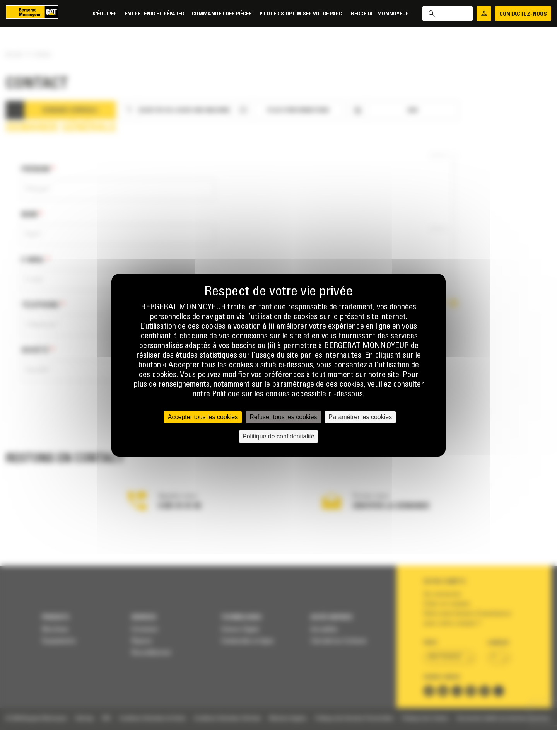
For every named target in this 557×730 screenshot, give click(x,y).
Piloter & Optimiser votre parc (301, 14)
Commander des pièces (222, 14)
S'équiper (104, 14)
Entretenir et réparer (154, 14)
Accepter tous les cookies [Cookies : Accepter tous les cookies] (203, 417)
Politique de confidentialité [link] (278, 436)
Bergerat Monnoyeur (380, 14)
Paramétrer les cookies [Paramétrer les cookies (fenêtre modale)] (360, 417)
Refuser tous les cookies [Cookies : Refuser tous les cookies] (283, 417)
